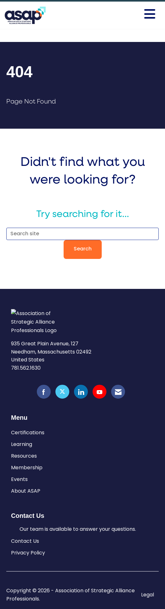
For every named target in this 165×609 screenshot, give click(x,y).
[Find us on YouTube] (99, 392)
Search (83, 249)
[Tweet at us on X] (62, 392)
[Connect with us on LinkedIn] (81, 392)
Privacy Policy (28, 552)
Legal (147, 594)
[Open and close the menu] (125, 14)
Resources (24, 456)
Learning (21, 444)
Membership (27, 467)
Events (19, 479)
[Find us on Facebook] (44, 392)
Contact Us (25, 541)
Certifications (27, 432)
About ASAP (25, 491)
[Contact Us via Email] (118, 392)
